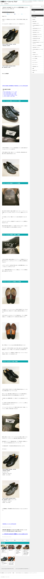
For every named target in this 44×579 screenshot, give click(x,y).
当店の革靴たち (6, 3)
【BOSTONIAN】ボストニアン (37, 28)
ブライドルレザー (35, 62)
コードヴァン (34, 60)
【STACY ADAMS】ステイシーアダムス (7, 12)
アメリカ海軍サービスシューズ (37, 56)
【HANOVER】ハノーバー (36, 40)
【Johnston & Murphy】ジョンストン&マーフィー (38, 43)
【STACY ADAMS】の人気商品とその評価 (10, 95)
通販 (33, 68)
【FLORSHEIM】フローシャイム (37, 36)
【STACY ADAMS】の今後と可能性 (9, 96)
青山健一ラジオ (35, 70)
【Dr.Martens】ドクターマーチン (37, 34)
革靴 (13, 12)
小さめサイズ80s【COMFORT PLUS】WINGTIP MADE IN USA (23, 568)
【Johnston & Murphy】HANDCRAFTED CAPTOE (7, 568)
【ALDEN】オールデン (36, 23)
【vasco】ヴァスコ (35, 54)
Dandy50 (34, 19)
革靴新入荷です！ (11, 550)
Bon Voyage (34, 17)
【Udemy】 (34, 52)
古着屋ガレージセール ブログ (9, 1)
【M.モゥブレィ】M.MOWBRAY (37, 45)
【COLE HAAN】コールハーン (37, 30)
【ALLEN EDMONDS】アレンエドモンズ (38, 26)
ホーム (2, 3)
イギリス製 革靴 (35, 58)
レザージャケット (35, 64)
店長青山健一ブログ (35, 66)
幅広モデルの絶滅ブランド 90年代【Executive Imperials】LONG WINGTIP (18, 552)
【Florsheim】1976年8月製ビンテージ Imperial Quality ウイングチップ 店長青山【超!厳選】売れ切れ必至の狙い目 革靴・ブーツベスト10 (26, 552)
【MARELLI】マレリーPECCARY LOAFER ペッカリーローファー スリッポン (4, 552)
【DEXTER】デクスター (36, 32)
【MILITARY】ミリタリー (36, 47)
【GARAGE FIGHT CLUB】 (36, 38)
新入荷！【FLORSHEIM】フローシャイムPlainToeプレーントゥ (4, 563)
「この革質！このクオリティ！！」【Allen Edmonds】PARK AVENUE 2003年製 (11, 563)
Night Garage (34, 21)
